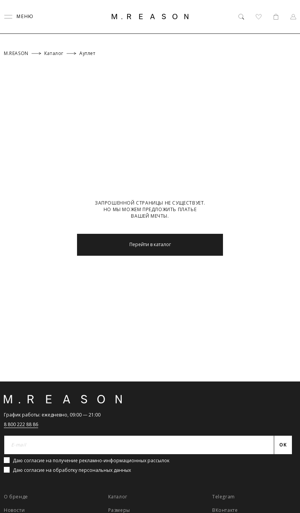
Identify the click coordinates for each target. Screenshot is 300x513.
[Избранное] (258, 17)
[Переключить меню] (19, 16)
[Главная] (150, 16)
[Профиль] (293, 17)
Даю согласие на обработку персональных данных (72, 470)
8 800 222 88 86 (21, 424)
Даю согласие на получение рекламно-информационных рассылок (91, 460)
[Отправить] (283, 445)
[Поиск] (241, 17)
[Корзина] (276, 17)
